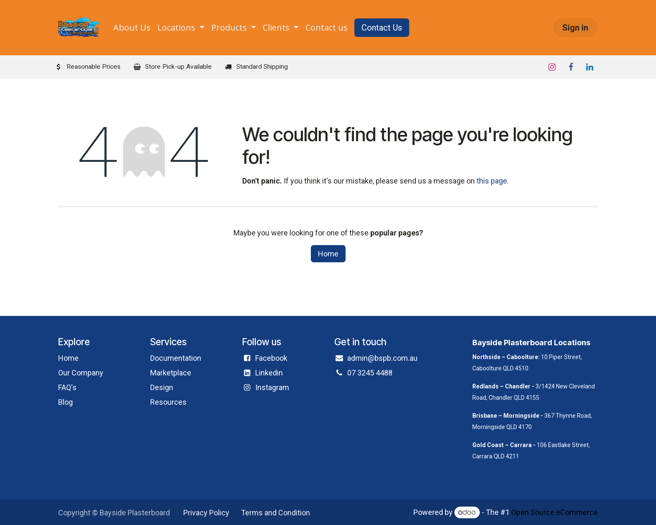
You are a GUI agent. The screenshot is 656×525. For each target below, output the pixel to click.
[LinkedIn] (589, 67)
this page (492, 180)
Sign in (575, 28)
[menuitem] (132, 27)
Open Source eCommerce (554, 512)
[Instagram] (551, 67)
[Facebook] (570, 67)
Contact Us (381, 28)
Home (328, 253)
